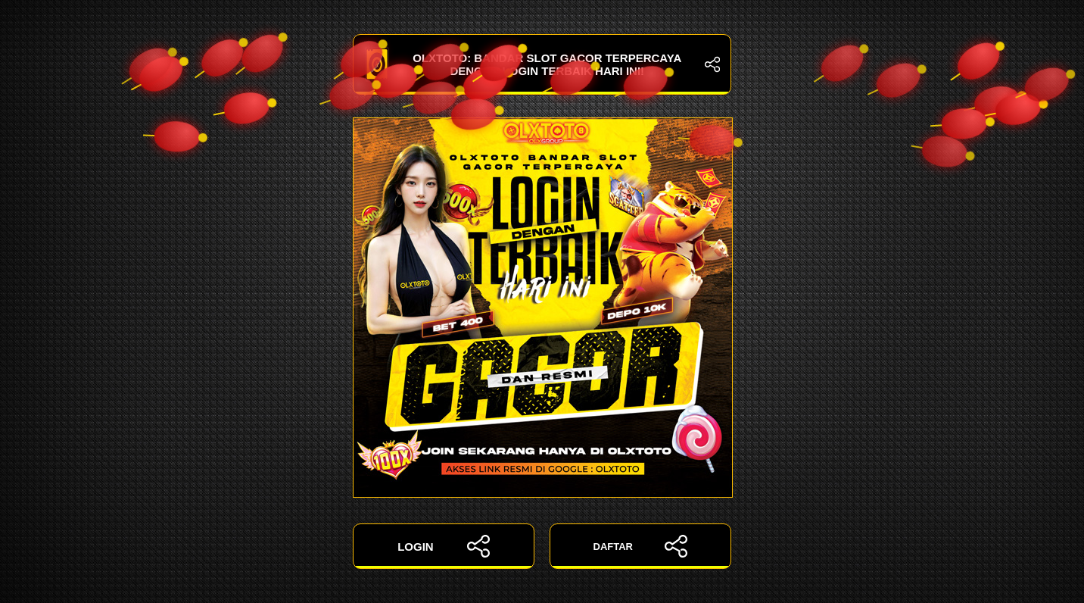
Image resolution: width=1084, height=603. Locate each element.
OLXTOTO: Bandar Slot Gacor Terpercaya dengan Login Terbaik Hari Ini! (542, 64)
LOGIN (443, 546)
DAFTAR (640, 546)
